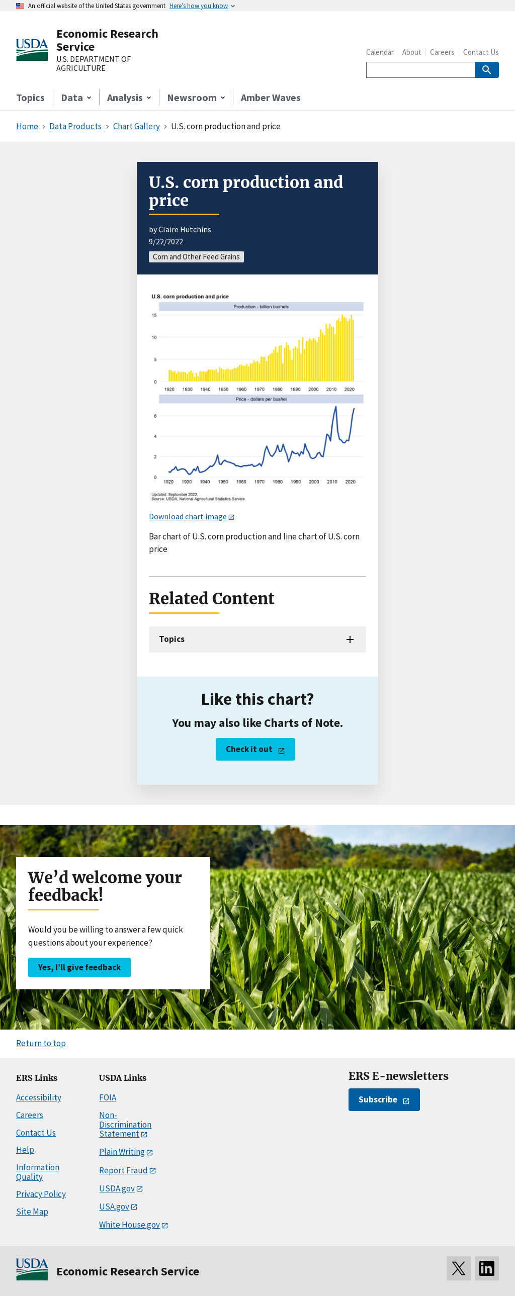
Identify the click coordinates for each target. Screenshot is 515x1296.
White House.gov (129, 1224)
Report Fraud (123, 1170)
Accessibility (38, 1097)
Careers (442, 52)
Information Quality (37, 1172)
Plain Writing (122, 1151)
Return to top (41, 1043)
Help (25, 1149)
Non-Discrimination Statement (125, 1124)
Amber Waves (271, 97)
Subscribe (378, 1099)
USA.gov (114, 1206)
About (411, 52)
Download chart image (188, 516)
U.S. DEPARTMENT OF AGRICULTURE (93, 63)
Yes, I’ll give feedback (79, 967)
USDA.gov (117, 1188)
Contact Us (481, 52)
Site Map (32, 1211)
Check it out (249, 749)
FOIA (107, 1097)
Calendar (380, 52)
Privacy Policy (41, 1193)
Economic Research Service (107, 40)
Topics (30, 97)
